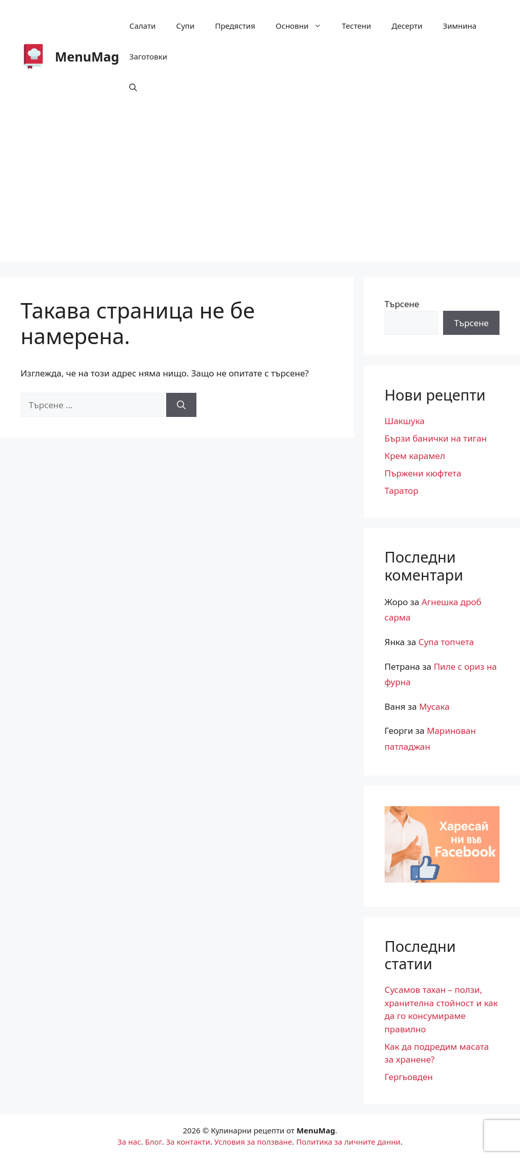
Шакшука (405, 421)
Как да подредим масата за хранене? (437, 1053)
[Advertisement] (260, 190)
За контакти (188, 1141)
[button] (133, 87)
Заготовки (148, 56)
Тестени (356, 26)
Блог (153, 1141)
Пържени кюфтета (423, 473)
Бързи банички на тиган (436, 438)
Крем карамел (415, 456)
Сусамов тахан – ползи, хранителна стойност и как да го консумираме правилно (441, 1009)
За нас (129, 1141)
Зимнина (460, 26)
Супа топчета (446, 642)
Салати (142, 26)
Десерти (407, 26)
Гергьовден (409, 1077)
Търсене (402, 304)
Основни (304, 25)
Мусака (434, 706)
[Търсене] (181, 405)
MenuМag (87, 56)
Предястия (235, 26)
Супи (185, 26)
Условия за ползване (253, 1141)
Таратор (401, 490)
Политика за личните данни (348, 1141)
